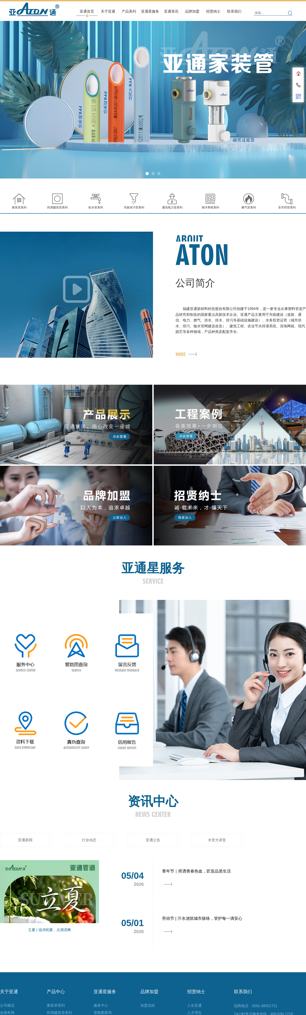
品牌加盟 (192, 11)
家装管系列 (56, 1005)
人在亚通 (194, 1005)
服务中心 (101, 1005)
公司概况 (7, 1005)
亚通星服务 (150, 11)
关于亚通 (108, 11)
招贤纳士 (213, 11)
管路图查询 (150, 9)
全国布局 (108, 9)
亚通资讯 (171, 11)
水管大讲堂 (217, 840)
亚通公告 (153, 840)
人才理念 (213, 9)
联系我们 (234, 11)
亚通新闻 (25, 840)
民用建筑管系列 (128, 9)
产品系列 (129, 11)
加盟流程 (147, 1005)
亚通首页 (87, 11)
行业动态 (171, 9)
